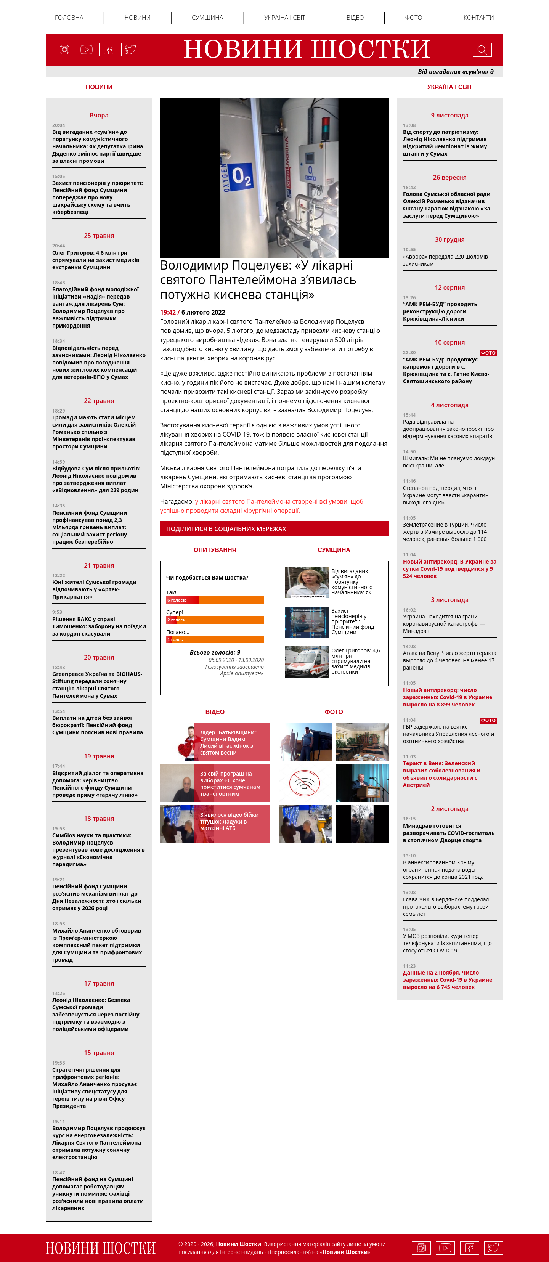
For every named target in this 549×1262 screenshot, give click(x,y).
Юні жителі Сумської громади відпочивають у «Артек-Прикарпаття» (94, 589)
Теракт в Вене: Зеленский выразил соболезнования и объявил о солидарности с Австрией (441, 773)
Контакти (479, 17)
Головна (69, 17)
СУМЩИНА (334, 550)
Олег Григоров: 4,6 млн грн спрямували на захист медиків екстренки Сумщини (96, 260)
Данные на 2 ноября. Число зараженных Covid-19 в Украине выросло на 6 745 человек (447, 980)
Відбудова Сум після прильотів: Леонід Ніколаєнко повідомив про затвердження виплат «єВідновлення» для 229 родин (96, 479)
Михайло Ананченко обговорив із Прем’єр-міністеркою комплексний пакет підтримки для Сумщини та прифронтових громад (97, 945)
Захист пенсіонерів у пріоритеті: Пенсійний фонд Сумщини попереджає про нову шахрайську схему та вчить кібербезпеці (97, 197)
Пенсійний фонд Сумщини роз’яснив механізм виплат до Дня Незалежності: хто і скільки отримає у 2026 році (96, 897)
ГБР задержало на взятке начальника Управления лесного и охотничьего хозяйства (448, 734)
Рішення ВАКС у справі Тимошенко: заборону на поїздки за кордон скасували (99, 626)
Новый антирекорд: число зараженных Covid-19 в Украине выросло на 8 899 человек (447, 697)
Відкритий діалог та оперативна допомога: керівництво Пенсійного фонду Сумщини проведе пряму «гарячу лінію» (98, 783)
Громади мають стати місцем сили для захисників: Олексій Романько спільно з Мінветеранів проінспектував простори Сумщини (94, 432)
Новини (138, 17)
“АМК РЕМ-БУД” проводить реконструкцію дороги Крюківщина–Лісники (440, 311)
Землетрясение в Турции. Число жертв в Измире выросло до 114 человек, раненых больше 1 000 (445, 532)
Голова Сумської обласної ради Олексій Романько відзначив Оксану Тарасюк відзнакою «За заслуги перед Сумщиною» (446, 204)
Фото (413, 17)
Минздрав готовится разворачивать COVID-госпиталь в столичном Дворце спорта (449, 833)
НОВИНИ (99, 87)
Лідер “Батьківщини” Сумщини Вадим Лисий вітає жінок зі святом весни (228, 742)
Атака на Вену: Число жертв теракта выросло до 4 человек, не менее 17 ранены (449, 660)
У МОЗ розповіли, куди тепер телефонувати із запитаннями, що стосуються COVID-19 (447, 943)
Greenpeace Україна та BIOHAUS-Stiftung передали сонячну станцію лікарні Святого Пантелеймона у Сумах (97, 684)
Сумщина (207, 17)
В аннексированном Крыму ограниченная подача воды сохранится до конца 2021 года (443, 869)
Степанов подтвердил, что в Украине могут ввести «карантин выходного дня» (446, 495)
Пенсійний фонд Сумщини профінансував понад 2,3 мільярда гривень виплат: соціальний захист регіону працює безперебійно (89, 527)
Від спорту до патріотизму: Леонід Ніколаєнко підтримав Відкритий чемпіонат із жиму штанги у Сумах (445, 142)
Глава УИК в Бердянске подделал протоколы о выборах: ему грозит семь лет (447, 906)
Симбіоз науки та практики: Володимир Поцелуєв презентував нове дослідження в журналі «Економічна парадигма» (98, 850)
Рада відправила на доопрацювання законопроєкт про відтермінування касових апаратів (448, 429)
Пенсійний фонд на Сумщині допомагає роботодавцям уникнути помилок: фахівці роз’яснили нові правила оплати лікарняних (98, 1193)
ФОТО (334, 712)
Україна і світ (284, 17)
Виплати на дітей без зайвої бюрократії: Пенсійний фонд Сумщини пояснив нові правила (97, 725)
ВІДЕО (215, 712)
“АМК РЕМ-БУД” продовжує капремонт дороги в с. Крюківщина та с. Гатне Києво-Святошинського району (446, 370)
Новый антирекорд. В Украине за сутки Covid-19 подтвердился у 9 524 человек (449, 569)
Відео (355, 17)
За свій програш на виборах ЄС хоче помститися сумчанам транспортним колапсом (230, 787)
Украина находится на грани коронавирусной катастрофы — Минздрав (444, 623)
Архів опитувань (242, 673)
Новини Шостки (345, 1252)
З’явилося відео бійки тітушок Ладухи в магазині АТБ (229, 821)
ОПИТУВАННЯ (215, 550)
